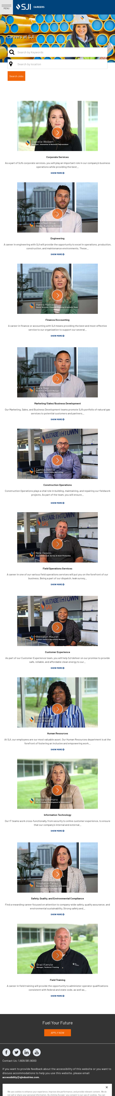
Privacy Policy (10, 1085)
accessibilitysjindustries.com (20, 1077)
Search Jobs (16, 76)
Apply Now (57, 1032)
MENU (6, 7)
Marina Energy (63, 1085)
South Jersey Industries (36, 1085)
